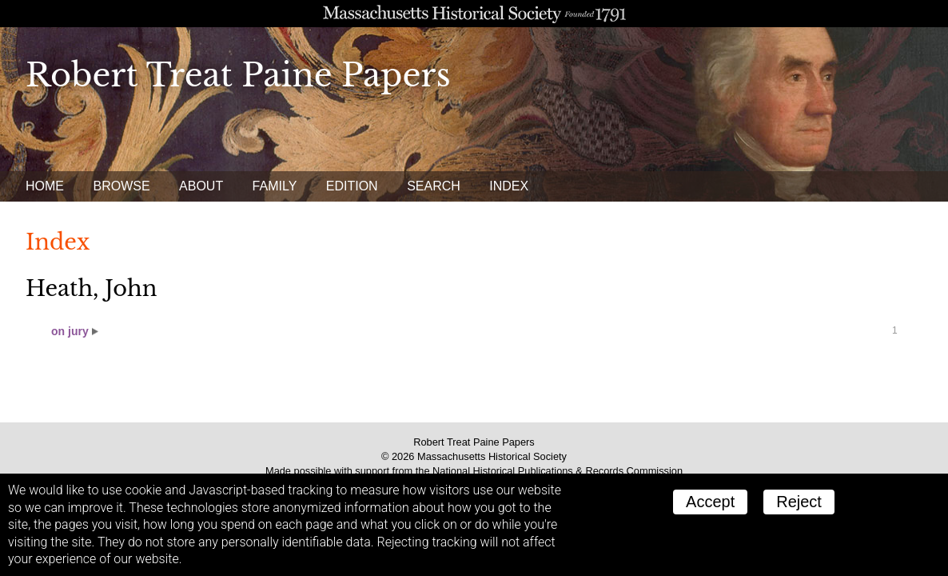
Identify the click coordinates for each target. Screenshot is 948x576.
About (201, 186)
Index (508, 186)
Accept (710, 501)
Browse (121, 186)
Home (45, 186)
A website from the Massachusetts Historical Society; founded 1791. (474, 13)
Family (275, 186)
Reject (799, 501)
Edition (352, 186)
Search (433, 186)
